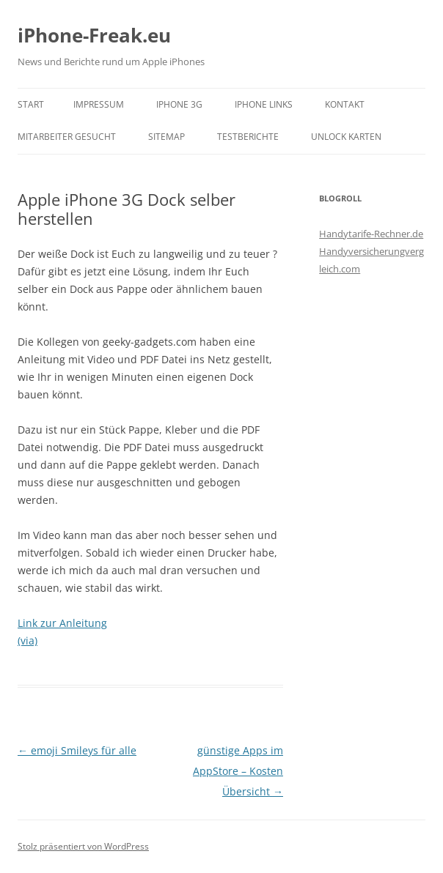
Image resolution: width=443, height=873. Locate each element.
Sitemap (166, 136)
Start (31, 104)
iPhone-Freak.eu (94, 35)
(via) (27, 640)
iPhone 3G (179, 104)
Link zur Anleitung (62, 623)
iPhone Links (264, 104)
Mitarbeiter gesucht (67, 136)
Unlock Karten (346, 136)
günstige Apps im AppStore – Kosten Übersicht (238, 770)
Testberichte (248, 136)
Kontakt (345, 104)
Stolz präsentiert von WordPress (83, 846)
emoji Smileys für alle (77, 750)
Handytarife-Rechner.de (371, 233)
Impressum (98, 104)
